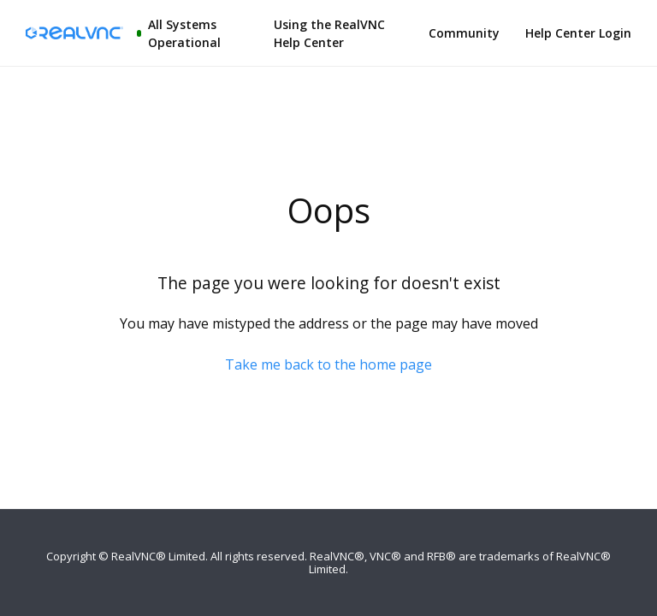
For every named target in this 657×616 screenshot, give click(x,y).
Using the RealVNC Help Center (329, 33)
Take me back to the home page (328, 364)
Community (464, 33)
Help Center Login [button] (578, 33)
